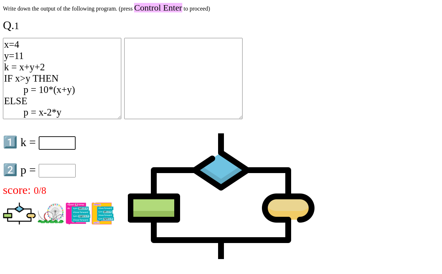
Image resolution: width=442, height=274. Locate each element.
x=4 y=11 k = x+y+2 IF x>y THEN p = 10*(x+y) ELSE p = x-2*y (62, 78)
